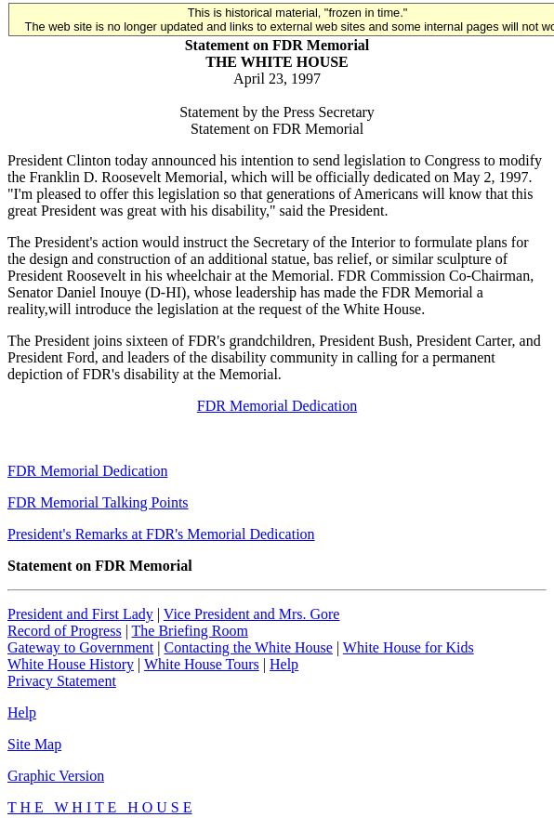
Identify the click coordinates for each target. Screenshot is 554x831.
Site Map (34, 744)
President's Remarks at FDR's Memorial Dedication (161, 534)
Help (284, 664)
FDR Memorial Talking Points (98, 502)
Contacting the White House (248, 647)
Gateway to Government (80, 647)
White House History (70, 664)
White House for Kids (408, 647)
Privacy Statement (61, 681)
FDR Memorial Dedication (277, 406)
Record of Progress (64, 631)
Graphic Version (55, 776)
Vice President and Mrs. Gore (252, 614)
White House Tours (201, 664)
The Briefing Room (190, 631)
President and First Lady (80, 614)
